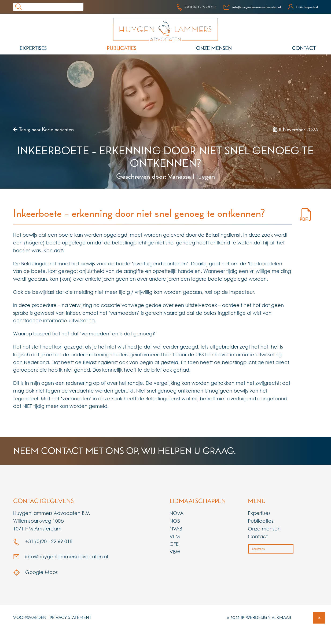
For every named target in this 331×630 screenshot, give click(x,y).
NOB (175, 521)
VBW (175, 552)
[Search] (53, 7)
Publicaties (121, 48)
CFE (174, 544)
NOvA (176, 513)
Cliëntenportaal (303, 7)
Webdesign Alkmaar (268, 617)
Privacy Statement (70, 617)
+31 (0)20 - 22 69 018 (196, 7)
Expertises (33, 48)
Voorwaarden (29, 617)
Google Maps (35, 572)
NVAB (176, 529)
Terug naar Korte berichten (43, 129)
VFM (175, 536)
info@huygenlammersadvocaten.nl (252, 7)
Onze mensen (214, 48)
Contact (304, 48)
